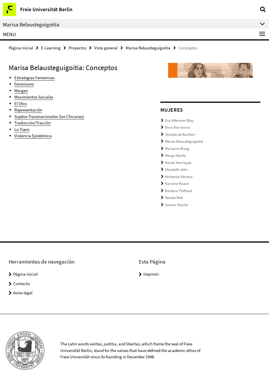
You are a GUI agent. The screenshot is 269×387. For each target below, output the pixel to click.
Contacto (21, 283)
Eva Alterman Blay (179, 120)
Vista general (106, 48)
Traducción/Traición (32, 122)
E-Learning (51, 48)
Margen (21, 90)
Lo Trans (21, 129)
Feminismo (24, 84)
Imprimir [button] (151, 274)
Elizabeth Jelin (176, 169)
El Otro (20, 103)
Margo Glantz (175, 155)
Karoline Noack (177, 183)
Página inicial (21, 48)
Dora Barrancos (177, 127)
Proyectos (77, 48)
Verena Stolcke (176, 204)
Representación (28, 110)
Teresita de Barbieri (180, 134)
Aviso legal (22, 292)
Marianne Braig (177, 148)
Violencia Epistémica (33, 135)
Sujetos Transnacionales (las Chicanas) (49, 116)
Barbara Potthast (178, 190)
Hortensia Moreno (179, 176)
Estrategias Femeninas (34, 77)
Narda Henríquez (178, 162)
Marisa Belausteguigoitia (148, 48)
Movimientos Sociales (33, 97)
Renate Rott (174, 197)
